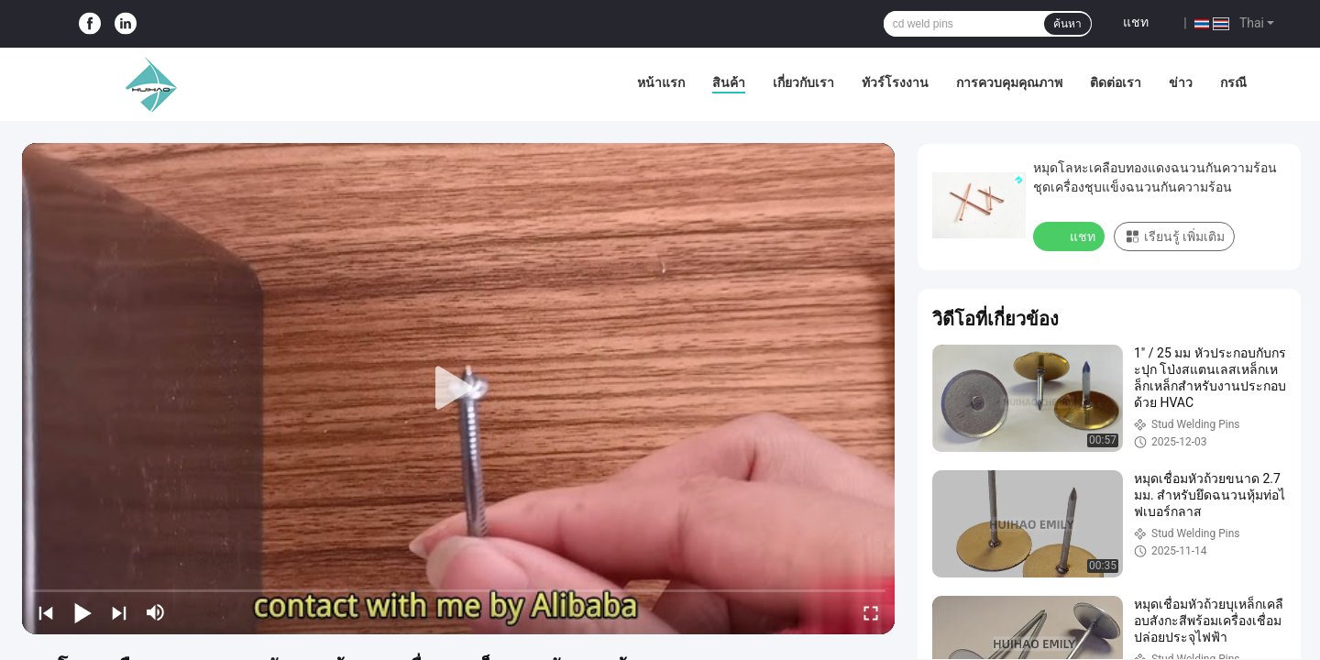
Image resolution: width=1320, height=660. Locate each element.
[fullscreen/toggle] (870, 612)
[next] (119, 612)
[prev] (46, 612)
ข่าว (1181, 82)
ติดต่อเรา (1115, 82)
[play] (458, 389)
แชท (1136, 22)
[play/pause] (82, 612)
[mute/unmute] (156, 612)
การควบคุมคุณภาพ (1009, 82)
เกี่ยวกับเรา (803, 82)
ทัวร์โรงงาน (895, 82)
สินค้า (728, 82)
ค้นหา (1067, 23)
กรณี (1233, 82)
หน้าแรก (661, 82)
